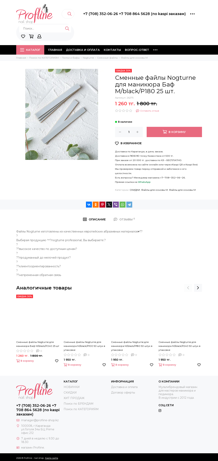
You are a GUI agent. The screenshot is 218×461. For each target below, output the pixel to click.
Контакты (112, 50)
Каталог (30, 50)
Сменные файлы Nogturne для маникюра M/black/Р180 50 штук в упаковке (131, 346)
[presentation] (188, 288)
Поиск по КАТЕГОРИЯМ (81, 409)
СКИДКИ (135, 189)
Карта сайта (51, 458)
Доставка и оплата (83, 50)
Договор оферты (123, 392)
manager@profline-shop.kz (40, 420)
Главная (55, 50)
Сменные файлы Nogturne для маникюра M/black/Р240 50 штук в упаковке (179, 346)
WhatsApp (144, 182)
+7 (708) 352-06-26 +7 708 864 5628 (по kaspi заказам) (134, 14)
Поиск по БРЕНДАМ (78, 403)
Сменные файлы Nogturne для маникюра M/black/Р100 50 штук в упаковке (84, 346)
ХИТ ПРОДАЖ (74, 398)
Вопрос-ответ (137, 50)
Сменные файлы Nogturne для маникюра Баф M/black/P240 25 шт (37, 344)
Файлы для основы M (154, 189)
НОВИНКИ (72, 387)
